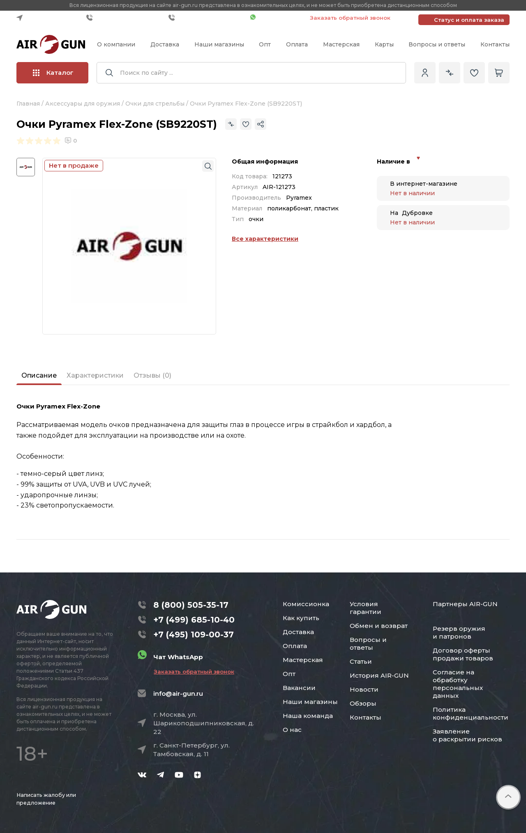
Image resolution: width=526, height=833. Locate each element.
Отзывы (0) (152, 375)
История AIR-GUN (379, 675)
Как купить (301, 618)
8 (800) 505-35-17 (190, 605)
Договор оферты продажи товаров (463, 654)
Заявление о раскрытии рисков (467, 735)
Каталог (53, 72)
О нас (292, 730)
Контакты (495, 44)
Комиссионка (306, 604)
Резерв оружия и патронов (459, 632)
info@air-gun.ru (178, 693)
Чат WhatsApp (276, 17)
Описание (39, 375)
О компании (116, 44)
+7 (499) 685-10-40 (125, 17)
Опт (265, 44)
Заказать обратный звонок (350, 17)
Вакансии (299, 688)
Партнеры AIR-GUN (465, 604)
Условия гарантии (365, 608)
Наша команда (308, 716)
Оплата (297, 44)
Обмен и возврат (379, 626)
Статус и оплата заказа (469, 19)
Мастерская (341, 44)
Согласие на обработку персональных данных (458, 683)
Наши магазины (219, 44)
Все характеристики (265, 238)
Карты (384, 44)
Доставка (164, 44)
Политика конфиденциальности (470, 713)
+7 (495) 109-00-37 (207, 17)
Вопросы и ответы (436, 44)
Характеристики (95, 375)
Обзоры (363, 703)
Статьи (361, 661)
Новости (364, 689)
